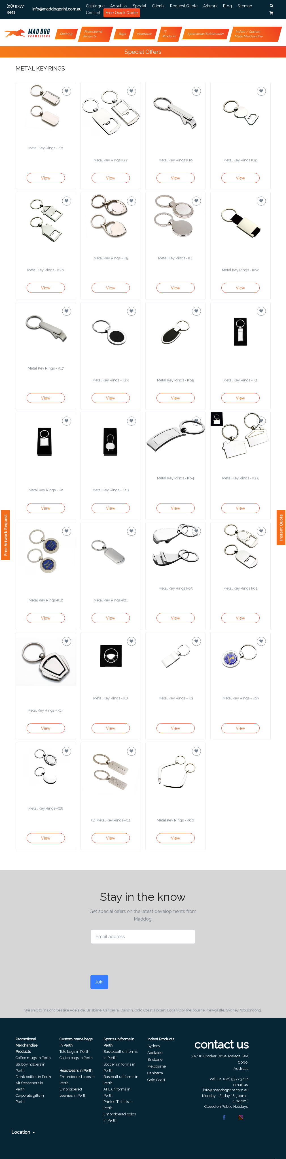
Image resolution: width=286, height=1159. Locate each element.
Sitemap (245, 6)
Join (99, 982)
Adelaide (154, 1053)
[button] (271, 6)
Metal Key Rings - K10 (110, 490)
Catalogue (95, 6)
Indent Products (160, 1039)
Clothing (66, 34)
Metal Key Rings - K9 (175, 698)
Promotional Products (93, 34)
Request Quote (184, 6)
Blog (227, 6)
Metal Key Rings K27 (111, 160)
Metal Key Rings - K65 (175, 380)
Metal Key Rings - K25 (240, 478)
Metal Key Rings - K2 (46, 490)
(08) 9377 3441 (236, 1079)
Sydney (153, 1046)
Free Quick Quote (122, 12)
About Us (118, 6)
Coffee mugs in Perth (33, 1058)
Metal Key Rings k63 (175, 588)
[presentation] (134, 959)
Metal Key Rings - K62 (240, 270)
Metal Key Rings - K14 (45, 710)
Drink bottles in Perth (33, 1077)
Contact (93, 12)
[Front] (27, 32)
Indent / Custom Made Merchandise (248, 34)
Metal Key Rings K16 (175, 160)
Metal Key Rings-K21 (111, 600)
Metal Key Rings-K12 (46, 600)
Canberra (155, 1073)
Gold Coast (156, 1080)
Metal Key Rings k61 (240, 588)
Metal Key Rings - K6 (45, 148)
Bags (122, 34)
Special (139, 6)
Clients (158, 6)
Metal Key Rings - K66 (175, 820)
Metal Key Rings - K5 (111, 258)
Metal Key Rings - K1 (240, 380)
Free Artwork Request (5, 535)
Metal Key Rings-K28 (45, 808)
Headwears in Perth (76, 1070)
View (45, 178)
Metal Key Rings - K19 (241, 698)
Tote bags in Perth (74, 1051)
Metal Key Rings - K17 (46, 368)
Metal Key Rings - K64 (175, 478)
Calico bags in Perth (76, 1058)
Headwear (144, 34)
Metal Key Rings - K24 (110, 380)
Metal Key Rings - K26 (45, 270)
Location (23, 1132)
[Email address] (143, 937)
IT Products (169, 34)
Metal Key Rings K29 (240, 160)
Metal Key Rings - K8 (110, 698)
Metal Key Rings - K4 (175, 258)
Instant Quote (281, 527)
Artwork (210, 6)
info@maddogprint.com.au (226, 1090)
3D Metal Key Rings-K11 (110, 820)
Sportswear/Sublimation (205, 34)
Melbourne (156, 1066)
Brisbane (154, 1059)
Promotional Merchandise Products (26, 1045)
